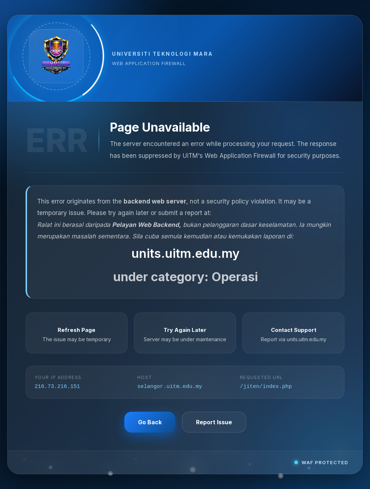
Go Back (150, 422)
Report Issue (214, 422)
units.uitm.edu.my (185, 253)
